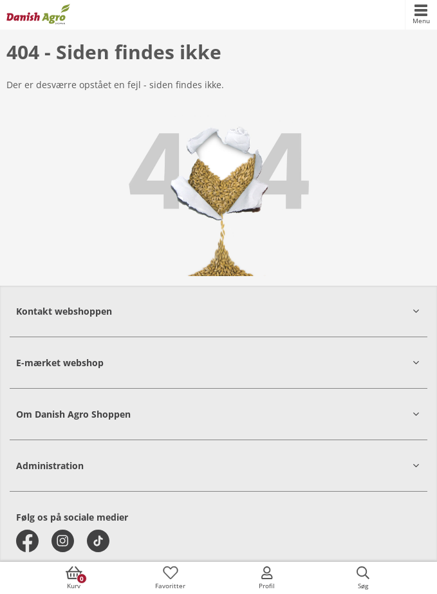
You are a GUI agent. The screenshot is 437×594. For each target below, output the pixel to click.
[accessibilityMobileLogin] (266, 578)
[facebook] (27, 541)
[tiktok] (98, 541)
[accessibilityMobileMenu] (421, 15)
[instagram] (62, 541)
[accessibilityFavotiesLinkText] (170, 578)
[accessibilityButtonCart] (74, 578)
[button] (218, 311)
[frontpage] (38, 15)
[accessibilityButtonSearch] (363, 578)
